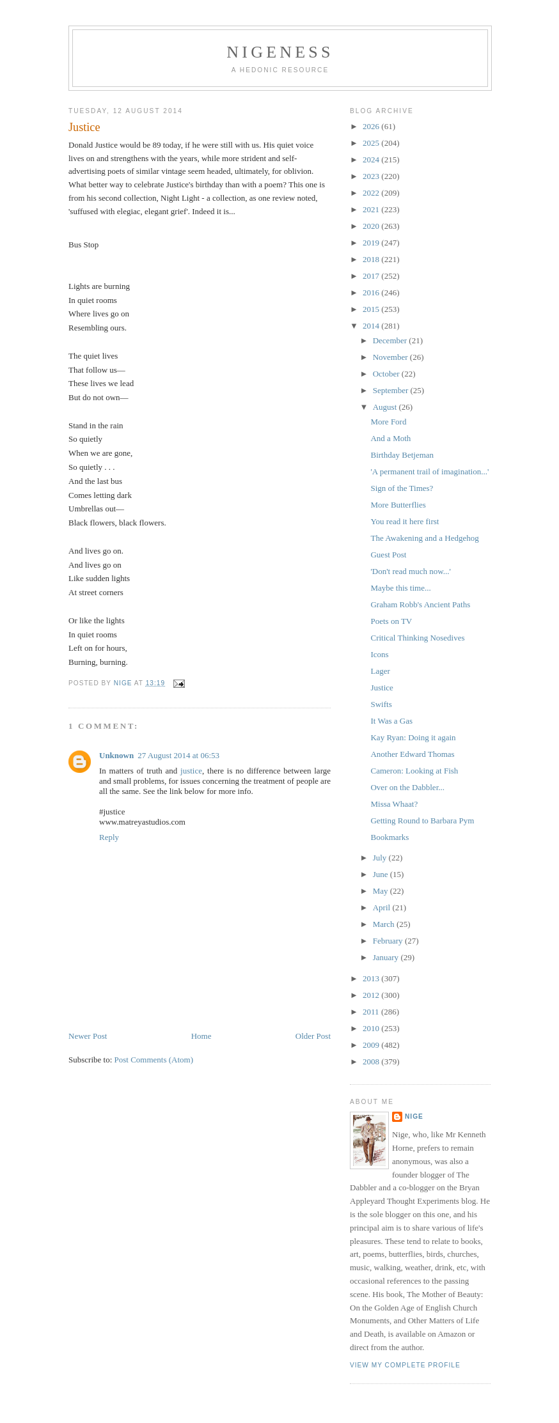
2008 (372, 1061)
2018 (372, 259)
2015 (372, 309)
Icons (379, 654)
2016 (372, 292)
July (381, 857)
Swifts (380, 704)
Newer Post (87, 1017)
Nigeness (279, 52)
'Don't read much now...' (410, 571)
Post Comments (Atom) (154, 1040)
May (381, 891)
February (389, 940)
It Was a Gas (391, 721)
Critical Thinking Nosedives (417, 637)
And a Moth (390, 438)
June (381, 874)
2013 (372, 978)
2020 (372, 226)
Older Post (313, 1017)
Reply (109, 818)
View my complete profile (405, 1365)
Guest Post (388, 554)
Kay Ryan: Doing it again (412, 737)
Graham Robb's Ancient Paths (420, 604)
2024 (372, 159)
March (385, 924)
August (386, 407)
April (383, 907)
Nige (414, 1116)
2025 (372, 143)
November (391, 357)
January (387, 957)
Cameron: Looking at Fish (414, 770)
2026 (372, 126)
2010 (372, 1028)
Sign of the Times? (401, 488)
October (387, 373)
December (391, 340)
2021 (372, 209)
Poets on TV (391, 621)
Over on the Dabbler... (407, 787)
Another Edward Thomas (412, 754)
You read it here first (404, 521)
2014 (372, 325)
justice (191, 751)
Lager (380, 671)
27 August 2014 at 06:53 (178, 736)
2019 (372, 242)
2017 (372, 276)
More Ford (388, 421)
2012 (372, 995)
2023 (372, 176)
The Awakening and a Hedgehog (424, 538)
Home (201, 1017)
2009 (372, 1045)
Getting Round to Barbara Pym (422, 820)
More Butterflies (397, 504)
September (392, 390)
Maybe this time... (400, 588)
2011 (372, 1011)
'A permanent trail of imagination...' (429, 471)
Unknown (116, 736)
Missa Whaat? (394, 804)
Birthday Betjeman (402, 455)
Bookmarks (389, 837)
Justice (381, 687)
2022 (372, 193)
